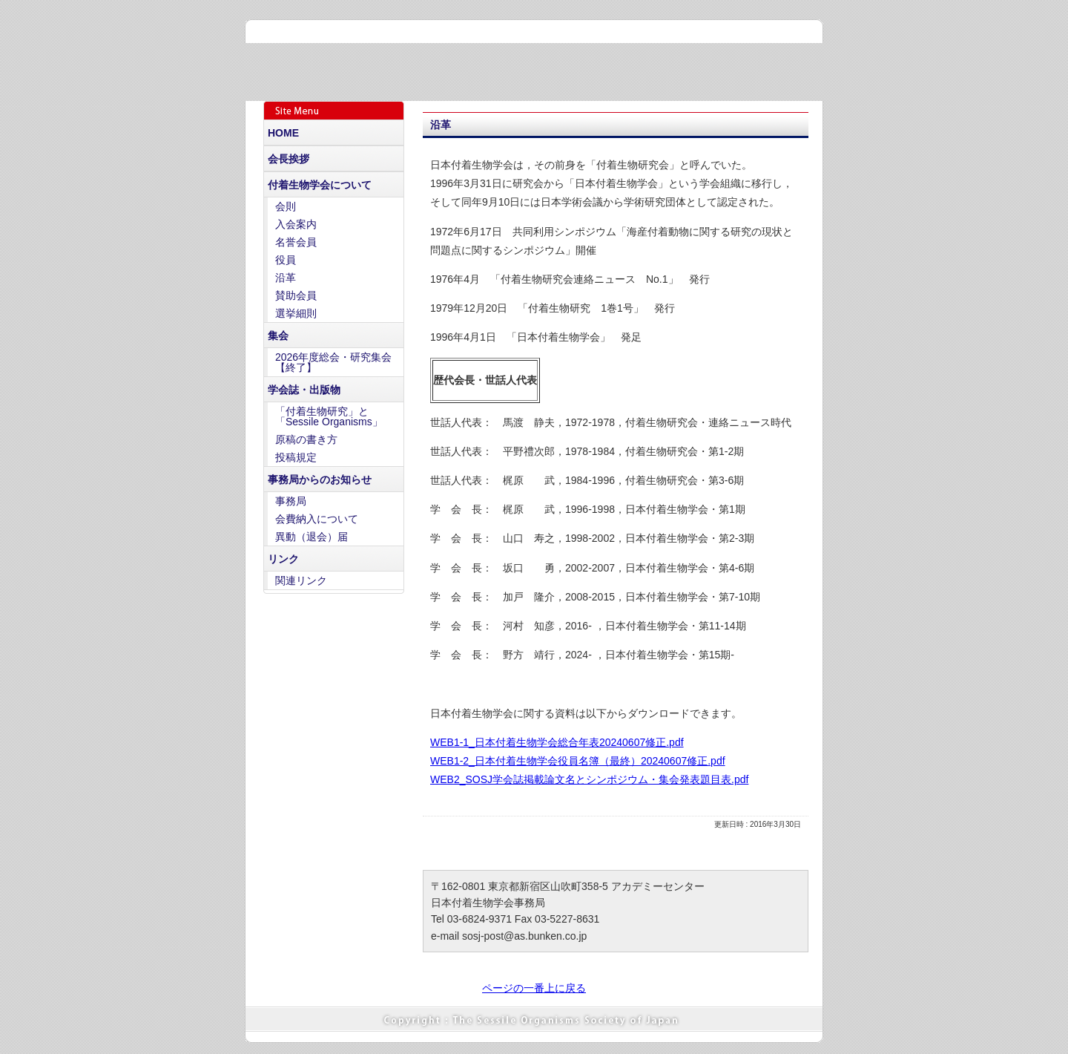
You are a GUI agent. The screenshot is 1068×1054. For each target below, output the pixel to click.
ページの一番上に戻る (534, 988)
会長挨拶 (288, 159)
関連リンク (301, 580)
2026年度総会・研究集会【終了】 (333, 362)
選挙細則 (296, 313)
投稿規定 (296, 457)
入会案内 (296, 224)
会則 (285, 206)
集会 (278, 335)
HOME (283, 133)
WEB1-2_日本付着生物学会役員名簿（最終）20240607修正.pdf (577, 761)
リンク (283, 559)
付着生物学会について (320, 185)
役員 (285, 260)
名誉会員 (296, 242)
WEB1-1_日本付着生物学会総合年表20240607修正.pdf (557, 742)
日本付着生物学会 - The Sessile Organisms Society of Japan (448, 61)
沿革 (285, 278)
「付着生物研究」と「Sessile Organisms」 (329, 416)
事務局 (290, 501)
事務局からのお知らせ (320, 479)
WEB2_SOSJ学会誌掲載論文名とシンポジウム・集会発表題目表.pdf (589, 779)
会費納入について (316, 519)
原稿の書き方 (306, 439)
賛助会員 (296, 295)
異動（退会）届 (311, 537)
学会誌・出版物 (304, 390)
